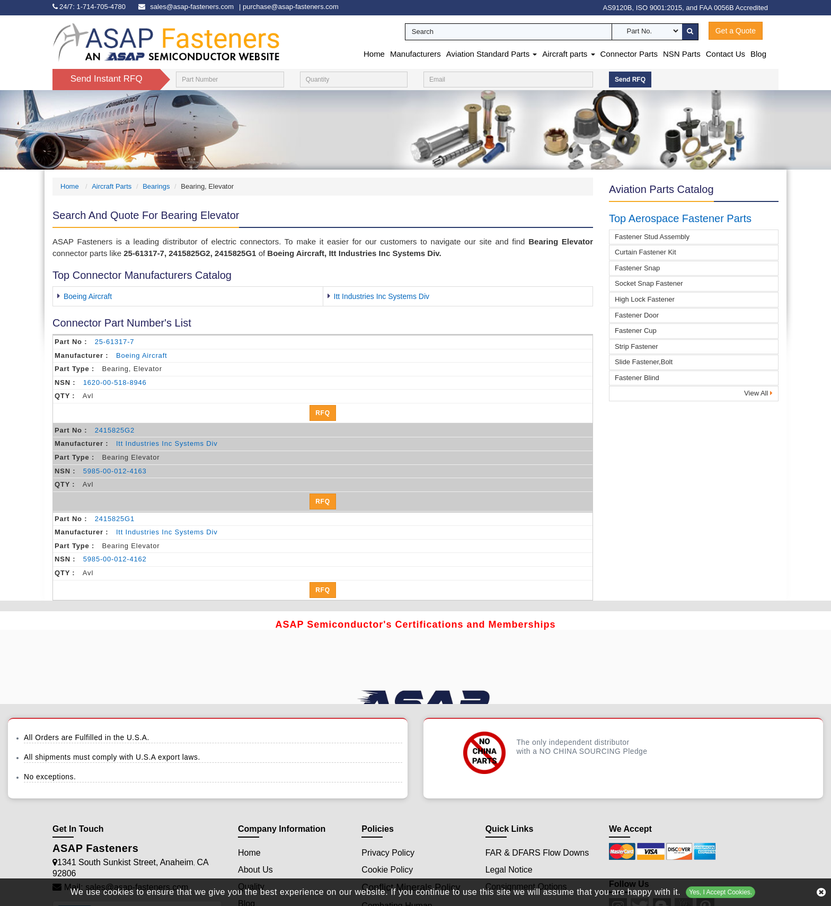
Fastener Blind (637, 378)
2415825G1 (115, 519)
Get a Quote (735, 31)
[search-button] (690, 32)
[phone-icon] (91, 7)
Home (374, 53)
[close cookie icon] (821, 892)
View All (758, 393)
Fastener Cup (636, 331)
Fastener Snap (637, 268)
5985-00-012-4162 (115, 559)
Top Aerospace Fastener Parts (680, 218)
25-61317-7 (115, 342)
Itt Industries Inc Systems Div (382, 296)
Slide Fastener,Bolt (644, 362)
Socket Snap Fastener (649, 283)
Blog (758, 53)
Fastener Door (637, 315)
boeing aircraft (141, 355)
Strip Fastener (636, 346)
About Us (255, 869)
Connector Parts (629, 53)
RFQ (322, 413)
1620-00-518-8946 (115, 382)
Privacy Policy (387, 852)
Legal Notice (509, 869)
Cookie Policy (387, 869)
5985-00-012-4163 (115, 471)
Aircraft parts (568, 53)
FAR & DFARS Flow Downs (537, 852)
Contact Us (725, 53)
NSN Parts (682, 53)
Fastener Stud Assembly (652, 237)
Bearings (156, 186)
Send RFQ (630, 79)
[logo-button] (166, 42)
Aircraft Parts (111, 186)
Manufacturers (415, 53)
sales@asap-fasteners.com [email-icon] (192, 7)
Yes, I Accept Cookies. (720, 892)
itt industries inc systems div (167, 443)
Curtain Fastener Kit (645, 252)
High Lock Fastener (645, 299)
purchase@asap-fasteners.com (291, 7)
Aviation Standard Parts (491, 53)
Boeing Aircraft (88, 296)
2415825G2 (115, 430)
